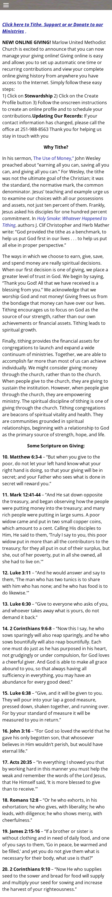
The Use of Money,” (53, 158)
